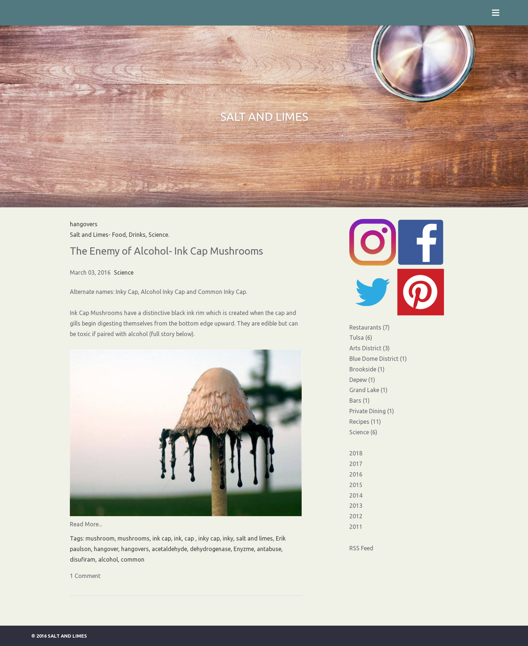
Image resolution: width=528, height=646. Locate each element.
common (132, 559)
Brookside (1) (367, 369)
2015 (355, 485)
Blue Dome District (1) (378, 358)
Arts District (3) (369, 348)
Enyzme (244, 549)
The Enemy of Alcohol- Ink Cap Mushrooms (166, 250)
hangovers (135, 549)
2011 (355, 526)
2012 (355, 516)
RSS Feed (361, 548)
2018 (355, 453)
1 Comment (85, 576)
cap (189, 538)
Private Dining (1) (371, 411)
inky (228, 538)
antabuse (269, 549)
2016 (355, 474)
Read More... (86, 524)
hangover (106, 549)
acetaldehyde (169, 549)
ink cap (161, 538)
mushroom (100, 538)
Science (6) (363, 432)
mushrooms (134, 538)
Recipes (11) (365, 421)
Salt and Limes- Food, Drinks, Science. (119, 234)
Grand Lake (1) (368, 390)
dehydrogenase (210, 549)
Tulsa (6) (360, 337)
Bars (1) (359, 400)
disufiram (82, 559)
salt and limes (254, 538)
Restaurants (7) (369, 327)
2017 (355, 463)
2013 (355, 505)
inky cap (209, 538)
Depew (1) (362, 379)
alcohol (108, 559)
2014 (355, 495)
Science (124, 272)
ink (178, 538)
